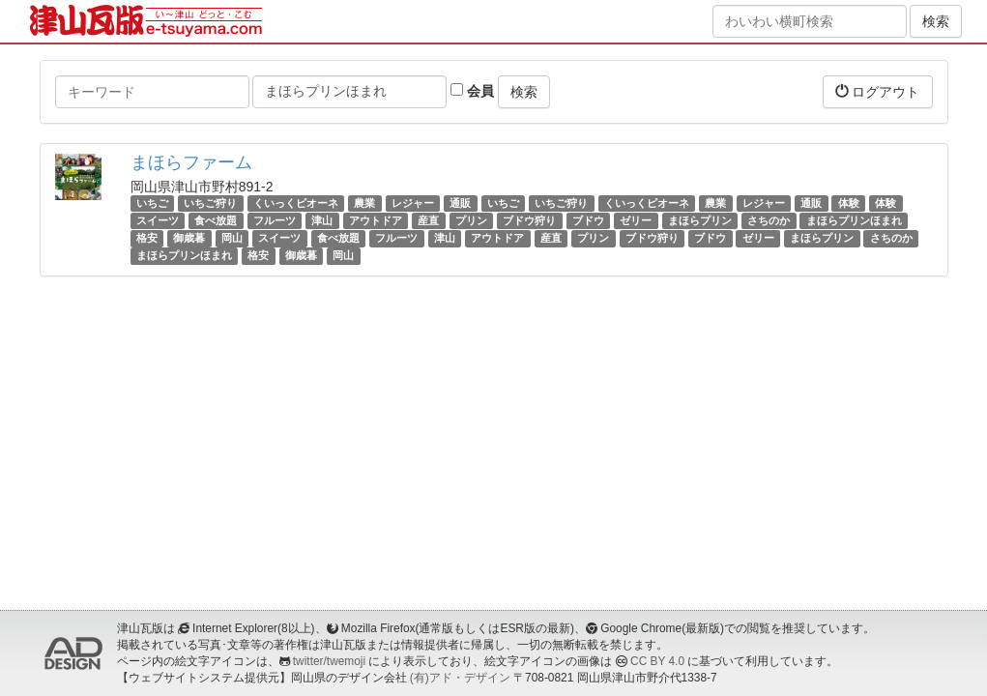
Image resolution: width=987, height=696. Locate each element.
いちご (152, 203)
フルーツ (274, 220)
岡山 (232, 238)
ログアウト (877, 91)
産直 (428, 220)
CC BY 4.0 (657, 661)
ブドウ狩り (529, 220)
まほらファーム (191, 162)
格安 (147, 238)
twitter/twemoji (329, 661)
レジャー (413, 203)
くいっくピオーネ (295, 203)
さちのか (768, 220)
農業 (364, 203)
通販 (460, 203)
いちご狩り (210, 203)
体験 (848, 203)
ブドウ (588, 220)
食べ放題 (215, 220)
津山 (322, 220)
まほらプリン (700, 220)
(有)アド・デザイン (460, 677)
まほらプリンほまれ (854, 220)
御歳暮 (189, 238)
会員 (472, 91)
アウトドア (375, 220)
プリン (471, 220)
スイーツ (157, 220)
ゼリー (636, 220)
